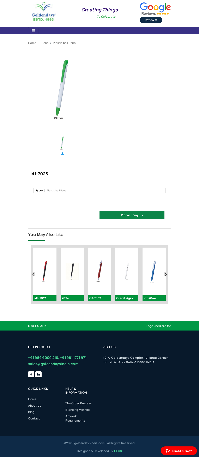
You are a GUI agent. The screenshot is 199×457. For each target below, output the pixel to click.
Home (32, 43)
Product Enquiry (132, 215)
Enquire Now (179, 451)
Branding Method (77, 410)
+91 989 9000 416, (43, 357)
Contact (34, 418)
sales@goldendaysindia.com (53, 363)
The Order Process (78, 403)
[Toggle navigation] (33, 30)
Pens (45, 43)
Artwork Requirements (75, 418)
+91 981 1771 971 (73, 357)
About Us (34, 405)
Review (151, 20)
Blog (31, 412)
